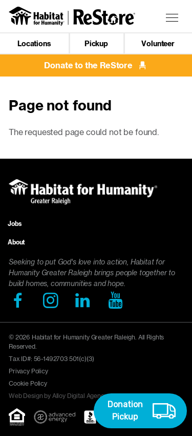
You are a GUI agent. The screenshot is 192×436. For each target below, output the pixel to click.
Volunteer (158, 43)
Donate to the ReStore (95, 65)
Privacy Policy (28, 371)
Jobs (14, 224)
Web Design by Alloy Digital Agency (58, 396)
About (16, 242)
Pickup (96, 43)
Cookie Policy (28, 383)
